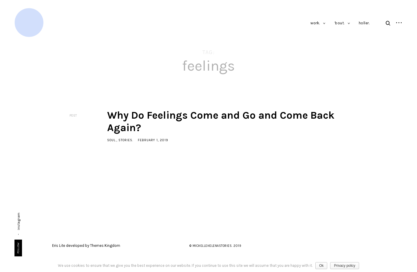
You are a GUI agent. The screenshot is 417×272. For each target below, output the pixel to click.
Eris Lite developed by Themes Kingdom (86, 245)
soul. (111, 140)
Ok (321, 266)
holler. (364, 23)
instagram (19, 221)
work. (315, 23)
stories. (125, 140)
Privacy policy (344, 266)
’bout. (339, 23)
